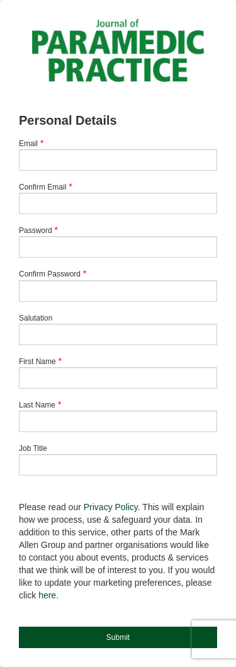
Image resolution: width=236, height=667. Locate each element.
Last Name (37, 405)
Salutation (35, 318)
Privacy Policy (111, 507)
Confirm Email (42, 187)
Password (35, 230)
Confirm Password (50, 274)
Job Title (33, 448)
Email (28, 143)
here (47, 595)
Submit (118, 637)
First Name (37, 361)
